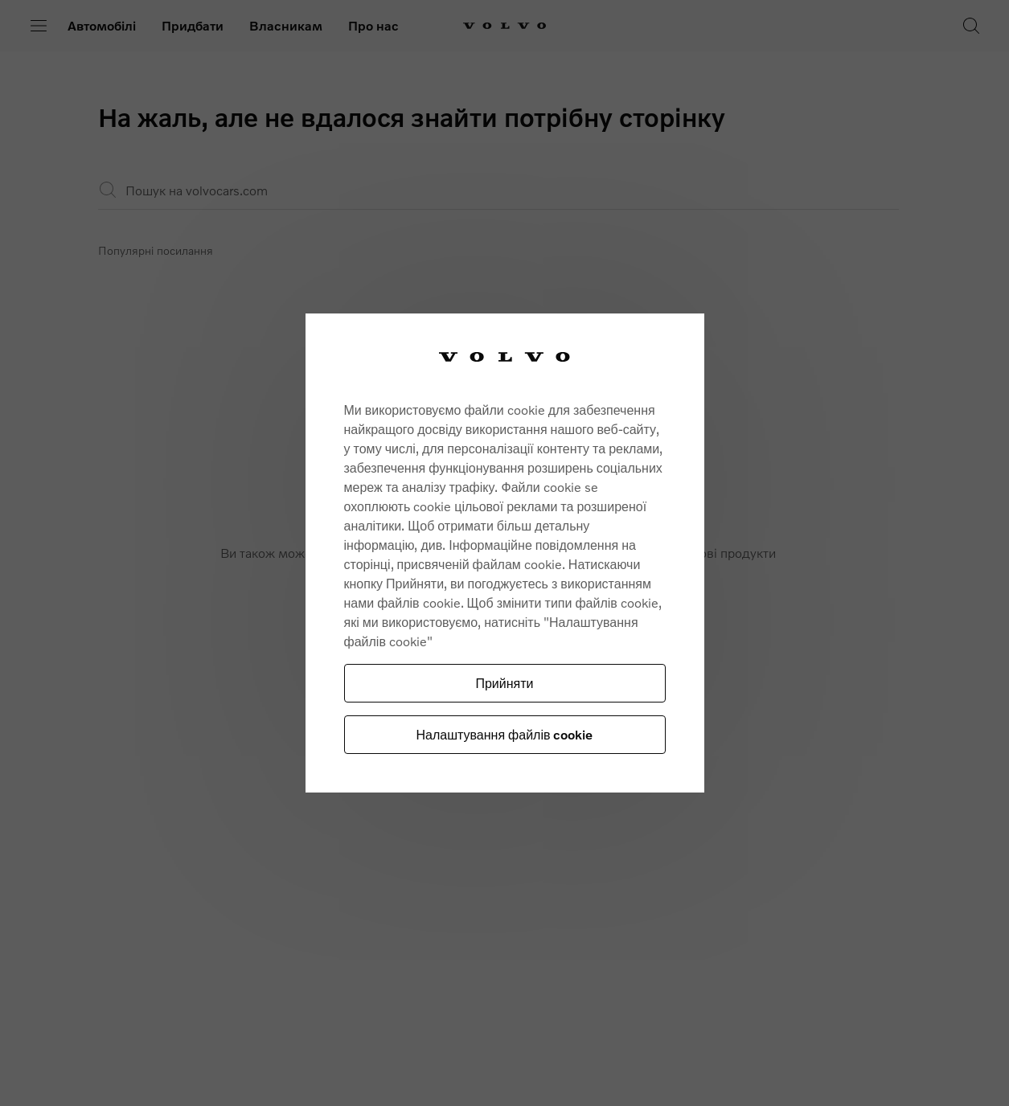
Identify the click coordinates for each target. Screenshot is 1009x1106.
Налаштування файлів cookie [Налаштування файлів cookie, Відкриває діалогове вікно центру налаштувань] (504, 734)
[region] (505, 553)
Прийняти (504, 682)
